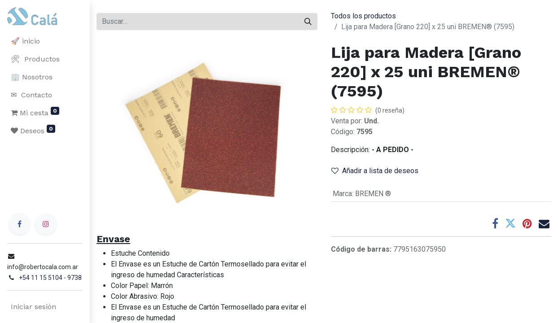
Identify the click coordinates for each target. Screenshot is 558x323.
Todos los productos (363, 16)
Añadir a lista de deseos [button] (374, 170)
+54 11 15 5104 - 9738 (50, 277)
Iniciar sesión (33, 306)
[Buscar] (308, 21)
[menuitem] (45, 41)
